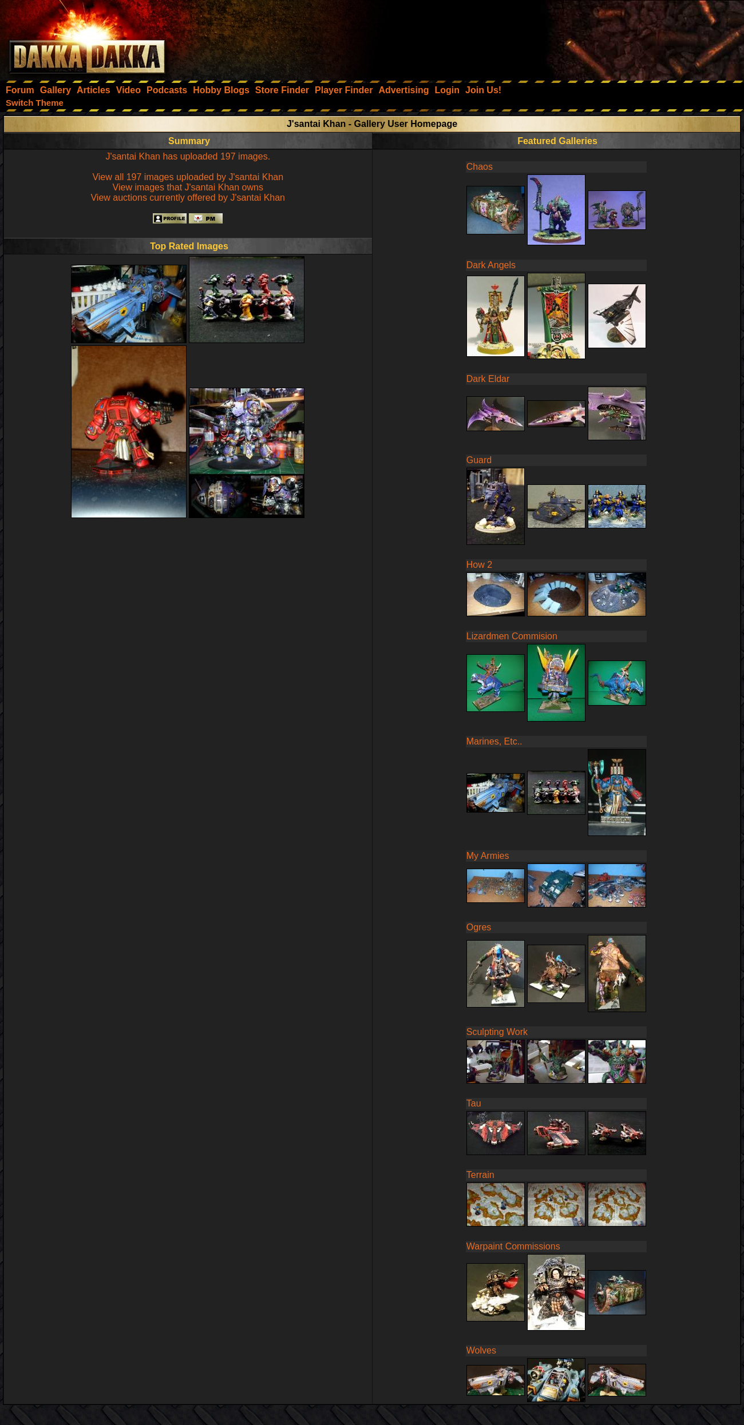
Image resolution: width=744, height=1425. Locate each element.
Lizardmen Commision (511, 636)
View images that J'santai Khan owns (188, 187)
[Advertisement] (590, 37)
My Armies (487, 856)
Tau (473, 1103)
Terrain (480, 1175)
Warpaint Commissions (513, 1246)
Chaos (479, 167)
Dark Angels (491, 265)
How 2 (479, 565)
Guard (479, 460)
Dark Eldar (488, 379)
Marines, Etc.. (494, 741)
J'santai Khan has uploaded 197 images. (187, 156)
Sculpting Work (497, 1032)
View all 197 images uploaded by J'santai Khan (187, 177)
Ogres (479, 927)
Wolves (481, 1350)
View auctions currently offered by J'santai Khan (187, 197)
